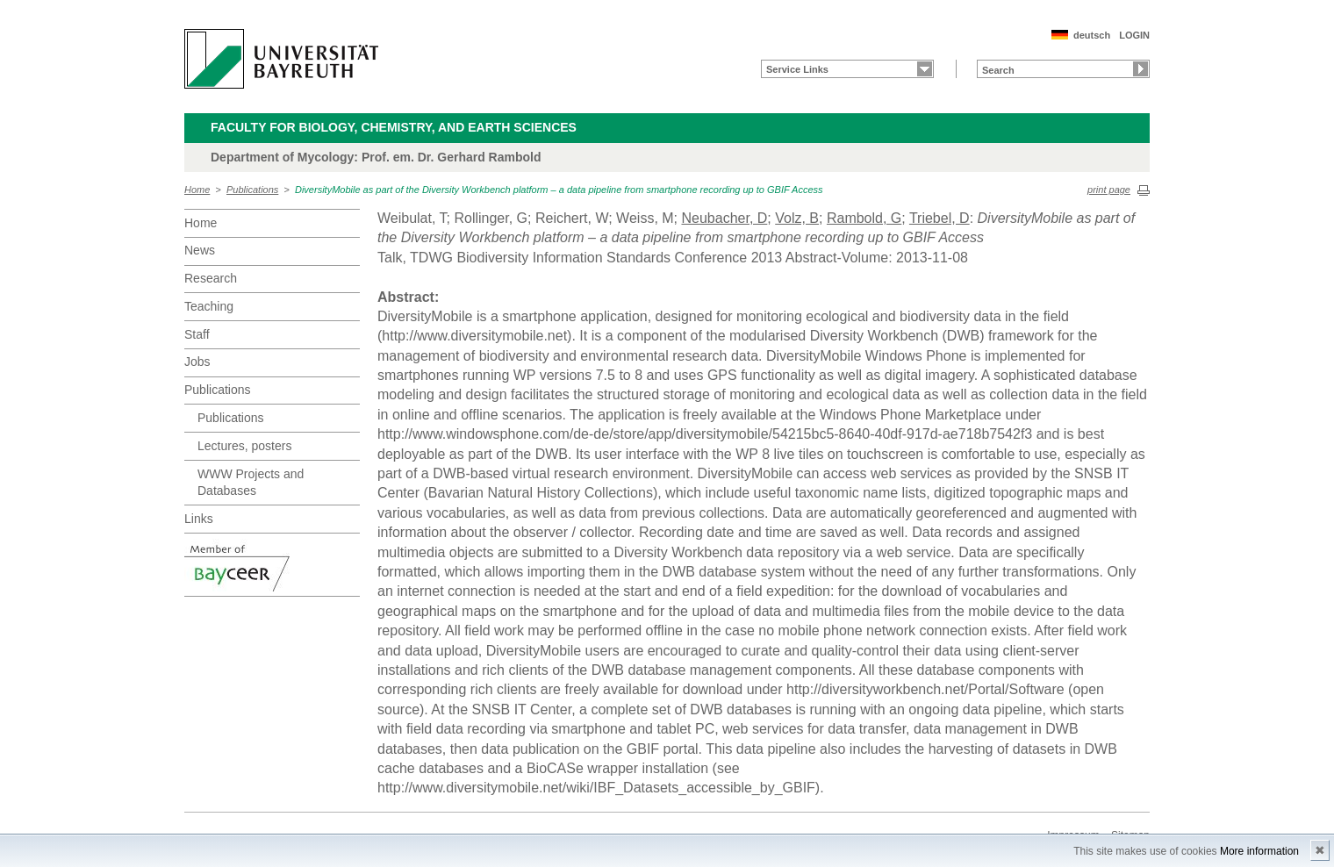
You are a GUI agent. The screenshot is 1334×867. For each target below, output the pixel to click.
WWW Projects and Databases (250, 482)
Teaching (208, 306)
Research (210, 278)
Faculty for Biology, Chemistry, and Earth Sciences (394, 127)
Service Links (797, 69)
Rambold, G (864, 218)
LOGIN (1134, 35)
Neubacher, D (724, 218)
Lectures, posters (244, 446)
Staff (197, 334)
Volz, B (797, 218)
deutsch (1091, 35)
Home (197, 189)
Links (198, 519)
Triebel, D (939, 218)
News (199, 250)
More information (1259, 851)
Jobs (197, 362)
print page (1108, 189)
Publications (252, 189)
